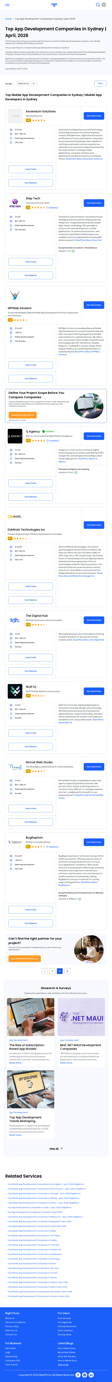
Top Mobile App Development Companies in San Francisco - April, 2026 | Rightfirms (45, 1188)
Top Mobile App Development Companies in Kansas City (33, 1249)
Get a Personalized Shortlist (24, 958)
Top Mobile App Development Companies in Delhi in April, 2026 (36, 1287)
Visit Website (30, 183)
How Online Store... (67, 1348)
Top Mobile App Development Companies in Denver (31, 1277)
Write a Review (65, 1330)
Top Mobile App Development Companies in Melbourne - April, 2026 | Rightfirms (44, 1216)
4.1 (28, 207)
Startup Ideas (64, 1334)
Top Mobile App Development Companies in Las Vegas (32, 1235)
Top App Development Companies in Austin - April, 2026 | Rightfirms (38, 1207)
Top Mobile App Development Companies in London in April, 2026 (37, 1296)
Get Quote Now (94, 116)
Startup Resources (67, 1326)
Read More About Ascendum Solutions (84, 158)
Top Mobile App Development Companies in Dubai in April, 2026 (36, 1282)
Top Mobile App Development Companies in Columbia (32, 1244)
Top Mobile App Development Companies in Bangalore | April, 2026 (38, 1221)
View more (63, 1364)
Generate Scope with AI (23, 415)
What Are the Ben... (67, 1356)
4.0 (10, 320)
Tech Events (11, 1364)
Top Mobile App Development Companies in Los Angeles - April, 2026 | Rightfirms (44, 1184)
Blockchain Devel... (67, 1352)
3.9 (28, 624)
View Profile (30, 169)
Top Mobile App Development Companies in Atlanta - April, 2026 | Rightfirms (42, 1198)
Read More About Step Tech (88, 240)
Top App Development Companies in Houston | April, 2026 (33, 1212)
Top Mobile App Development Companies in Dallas (30, 1230)
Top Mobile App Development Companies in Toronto (31, 1273)
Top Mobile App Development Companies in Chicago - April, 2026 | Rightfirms (43, 1193)
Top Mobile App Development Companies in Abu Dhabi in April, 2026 (38, 1291)
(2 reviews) (52, 440)
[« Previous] (45, 971)
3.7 (10, 538)
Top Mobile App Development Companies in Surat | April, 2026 (35, 1226)
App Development (18, 1040)
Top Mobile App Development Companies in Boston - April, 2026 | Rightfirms (42, 1202)
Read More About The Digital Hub (88, 639)
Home (8, 18)
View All (56, 1148)
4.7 (28, 440)
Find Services (64, 1318)
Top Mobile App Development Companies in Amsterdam (33, 1254)
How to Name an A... (68, 1360)
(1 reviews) (52, 207)
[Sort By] (27, 83)
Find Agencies (65, 1322)
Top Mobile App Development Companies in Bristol (30, 1263)
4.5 (28, 120)
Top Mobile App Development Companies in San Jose (32, 1268)
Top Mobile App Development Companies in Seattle (31, 1240)
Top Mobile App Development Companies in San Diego (32, 1258)
